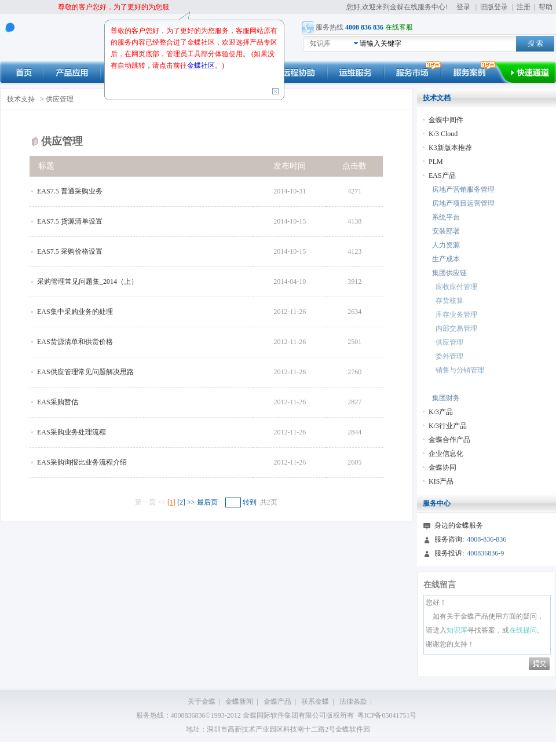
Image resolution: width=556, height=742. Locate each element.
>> (192, 502)
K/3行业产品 (448, 426)
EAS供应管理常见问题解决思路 (85, 372)
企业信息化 (446, 453)
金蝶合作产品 (449, 440)
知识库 (320, 43)
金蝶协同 (442, 467)
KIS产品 (441, 481)
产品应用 (71, 72)
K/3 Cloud (443, 134)
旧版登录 (494, 7)
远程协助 (298, 72)
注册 (524, 7)
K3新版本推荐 (450, 148)
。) (219, 65)
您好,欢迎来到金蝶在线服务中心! (397, 7)
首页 (21, 72)
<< (162, 502)
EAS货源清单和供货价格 (75, 342)
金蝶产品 (277, 701)
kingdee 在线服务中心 (55, 38)
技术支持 (21, 99)
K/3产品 (441, 412)
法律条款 (353, 701)
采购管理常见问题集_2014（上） (87, 281)
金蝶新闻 (239, 701)
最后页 (207, 502)
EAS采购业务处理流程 (71, 432)
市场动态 (412, 72)
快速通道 (533, 72)
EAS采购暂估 (57, 402)
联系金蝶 (315, 701)
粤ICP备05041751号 (387, 715)
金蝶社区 (201, 65)
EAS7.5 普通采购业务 (70, 191)
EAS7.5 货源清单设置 (70, 221)
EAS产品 (442, 175)
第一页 (145, 502)
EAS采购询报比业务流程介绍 (82, 462)
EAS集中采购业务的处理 (75, 312)
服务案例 (475, 72)
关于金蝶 (201, 701)
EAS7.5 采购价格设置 (70, 251)
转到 (250, 502)
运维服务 (355, 72)
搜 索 (535, 43)
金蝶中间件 (446, 120)
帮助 (546, 7)
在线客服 (399, 27)
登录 (463, 7)
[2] (181, 502)
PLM (436, 162)
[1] (171, 502)
